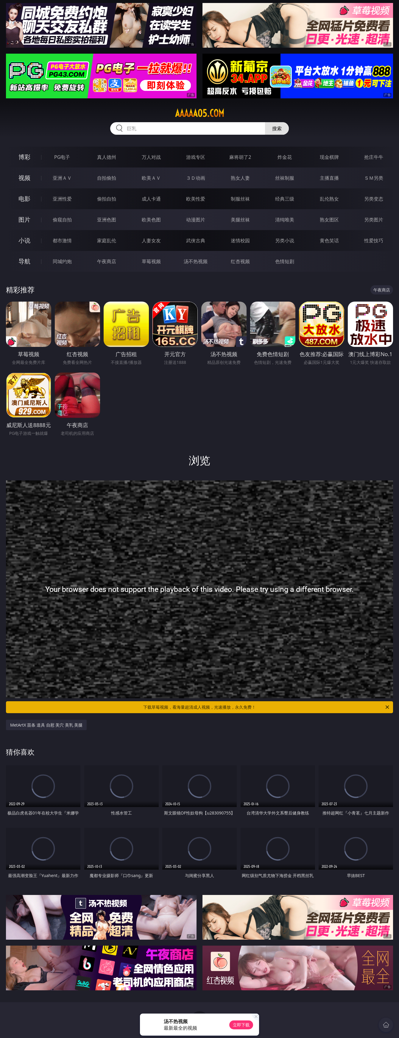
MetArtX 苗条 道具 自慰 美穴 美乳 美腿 (46, 725)
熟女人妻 (240, 178)
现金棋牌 (329, 157)
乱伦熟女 (329, 199)
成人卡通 (151, 199)
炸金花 (285, 157)
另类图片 (373, 219)
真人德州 (106, 157)
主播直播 (329, 178)
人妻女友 (151, 240)
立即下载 (241, 1025)
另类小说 (284, 240)
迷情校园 (240, 240)
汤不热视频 (196, 261)
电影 (24, 199)
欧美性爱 (195, 199)
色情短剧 (284, 261)
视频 (24, 178)
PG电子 (62, 157)
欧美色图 (151, 219)
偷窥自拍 (62, 219)
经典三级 (284, 199)
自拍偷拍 (106, 178)
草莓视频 (151, 261)
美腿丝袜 (240, 219)
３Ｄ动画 (195, 178)
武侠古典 (195, 240)
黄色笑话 (329, 240)
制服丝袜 (240, 199)
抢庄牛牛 (373, 157)
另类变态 (373, 199)
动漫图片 (195, 219)
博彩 (24, 157)
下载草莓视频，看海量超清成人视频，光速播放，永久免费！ (266, 707)
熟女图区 (329, 219)
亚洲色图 (106, 219)
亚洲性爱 (62, 199)
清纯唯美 (284, 219)
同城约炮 (62, 261)
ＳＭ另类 (373, 178)
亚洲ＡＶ (62, 178)
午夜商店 (106, 261)
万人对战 (151, 157)
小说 (24, 240)
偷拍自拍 (106, 199)
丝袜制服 (284, 178)
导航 (24, 261)
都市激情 (62, 240)
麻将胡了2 (240, 157)
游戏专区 (195, 157)
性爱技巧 (373, 240)
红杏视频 (240, 261)
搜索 (277, 128)
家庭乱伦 (106, 240)
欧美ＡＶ (151, 178)
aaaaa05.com (199, 113)
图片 (24, 219)
